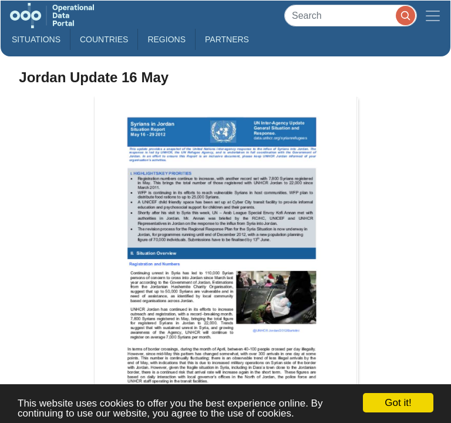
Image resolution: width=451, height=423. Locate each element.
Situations (36, 39)
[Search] (350, 15)
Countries (104, 39)
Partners (227, 39)
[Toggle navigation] (433, 15)
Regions (166, 39)
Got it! (398, 402)
